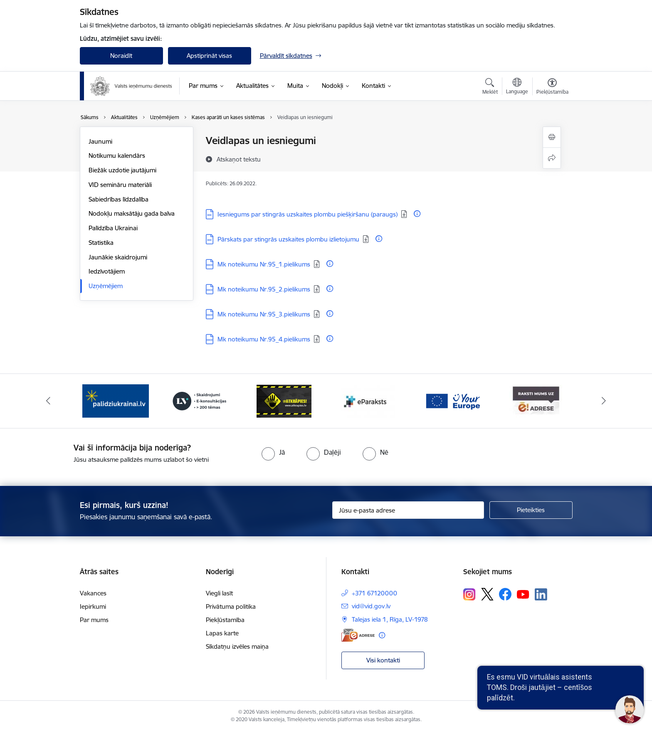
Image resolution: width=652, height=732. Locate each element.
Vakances (93, 593)
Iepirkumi (93, 606)
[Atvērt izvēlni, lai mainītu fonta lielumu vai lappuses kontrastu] (552, 87)
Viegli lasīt (219, 593)
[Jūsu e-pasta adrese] (408, 510)
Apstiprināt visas (209, 56)
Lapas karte (222, 633)
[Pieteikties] (531, 510)
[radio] (273, 452)
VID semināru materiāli (120, 185)
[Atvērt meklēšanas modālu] (490, 87)
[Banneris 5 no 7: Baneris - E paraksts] (452, 400)
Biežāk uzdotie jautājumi (122, 170)
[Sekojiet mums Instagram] (469, 594)
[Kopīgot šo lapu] (552, 158)
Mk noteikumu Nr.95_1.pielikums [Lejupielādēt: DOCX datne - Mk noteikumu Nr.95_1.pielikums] (263, 264)
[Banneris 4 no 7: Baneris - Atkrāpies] (368, 400)
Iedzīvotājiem (107, 271)
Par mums (94, 620)
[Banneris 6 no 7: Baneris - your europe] (536, 400)
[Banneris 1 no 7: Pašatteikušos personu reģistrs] (115, 400)
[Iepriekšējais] (48, 401)
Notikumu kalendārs (117, 155)
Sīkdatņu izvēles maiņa (237, 646)
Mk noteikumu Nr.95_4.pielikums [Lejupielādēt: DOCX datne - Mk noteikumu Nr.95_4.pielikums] (263, 339)
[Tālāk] (604, 401)
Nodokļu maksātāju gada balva (132, 213)
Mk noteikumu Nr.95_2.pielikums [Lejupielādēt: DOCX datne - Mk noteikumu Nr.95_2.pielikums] (263, 289)
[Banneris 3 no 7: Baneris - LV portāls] (284, 400)
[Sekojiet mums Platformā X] (487, 594)
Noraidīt (121, 56)
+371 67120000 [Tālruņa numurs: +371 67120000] (374, 593)
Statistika (101, 242)
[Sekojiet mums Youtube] (523, 594)
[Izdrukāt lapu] (552, 137)
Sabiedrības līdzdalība (118, 199)
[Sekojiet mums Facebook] (505, 594)
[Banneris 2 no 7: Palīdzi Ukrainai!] (199, 400)
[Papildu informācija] (417, 213)
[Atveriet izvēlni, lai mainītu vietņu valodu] (517, 87)
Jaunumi (100, 141)
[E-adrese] (358, 635)
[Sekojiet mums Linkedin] (541, 594)
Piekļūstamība (225, 620)
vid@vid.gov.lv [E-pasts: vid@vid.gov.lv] (371, 606)
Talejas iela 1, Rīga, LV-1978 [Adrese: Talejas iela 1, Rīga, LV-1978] (390, 619)
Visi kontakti (383, 660)
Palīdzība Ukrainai (113, 228)
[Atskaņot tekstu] (239, 159)
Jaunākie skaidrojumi (118, 257)
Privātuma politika (231, 606)
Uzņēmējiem (106, 286)
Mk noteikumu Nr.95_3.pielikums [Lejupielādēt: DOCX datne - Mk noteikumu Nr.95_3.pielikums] (263, 314)
